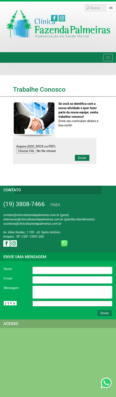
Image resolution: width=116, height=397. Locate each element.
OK (111, 8)
